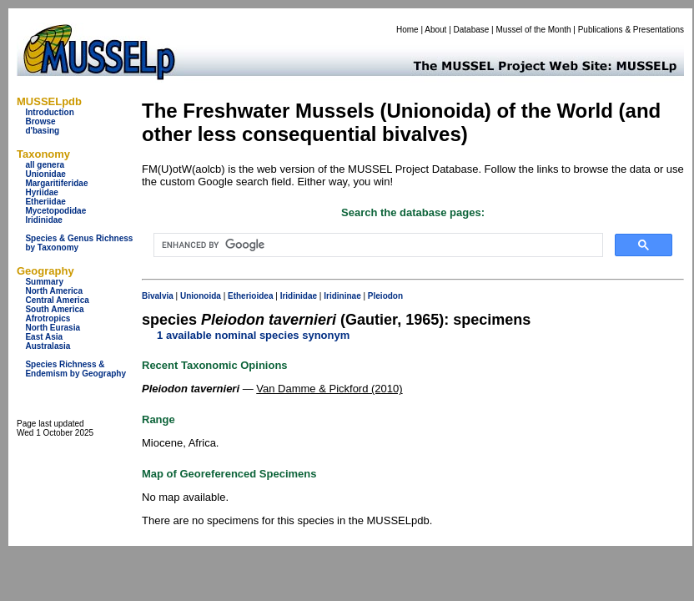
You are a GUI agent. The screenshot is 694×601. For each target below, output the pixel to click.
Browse (40, 121)
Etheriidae (45, 201)
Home (407, 29)
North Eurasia (52, 327)
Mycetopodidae (55, 210)
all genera (44, 164)
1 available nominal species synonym (253, 335)
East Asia (44, 336)
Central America (56, 300)
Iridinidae (43, 220)
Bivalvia (158, 295)
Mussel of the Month (533, 29)
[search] (376, 245)
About (435, 29)
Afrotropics (47, 318)
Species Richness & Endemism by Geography (75, 369)
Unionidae (45, 174)
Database (472, 29)
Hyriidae (41, 192)
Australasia (47, 346)
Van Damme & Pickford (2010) (329, 388)
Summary (44, 281)
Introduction (49, 112)
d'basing (42, 130)
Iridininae (342, 295)
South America (54, 309)
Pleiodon (385, 295)
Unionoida (200, 295)
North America (54, 290)
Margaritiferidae (56, 183)
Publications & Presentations (631, 29)
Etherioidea (250, 295)
